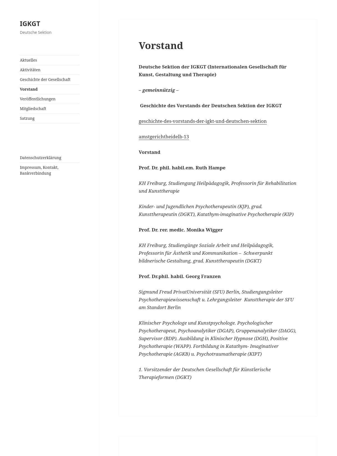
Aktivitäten (30, 69)
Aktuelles (28, 60)
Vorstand (28, 89)
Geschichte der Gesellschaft (45, 79)
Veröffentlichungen (38, 98)
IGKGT (30, 23)
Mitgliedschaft (33, 108)
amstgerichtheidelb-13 (164, 136)
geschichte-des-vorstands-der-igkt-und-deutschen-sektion (203, 121)
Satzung (27, 118)
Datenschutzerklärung (40, 157)
